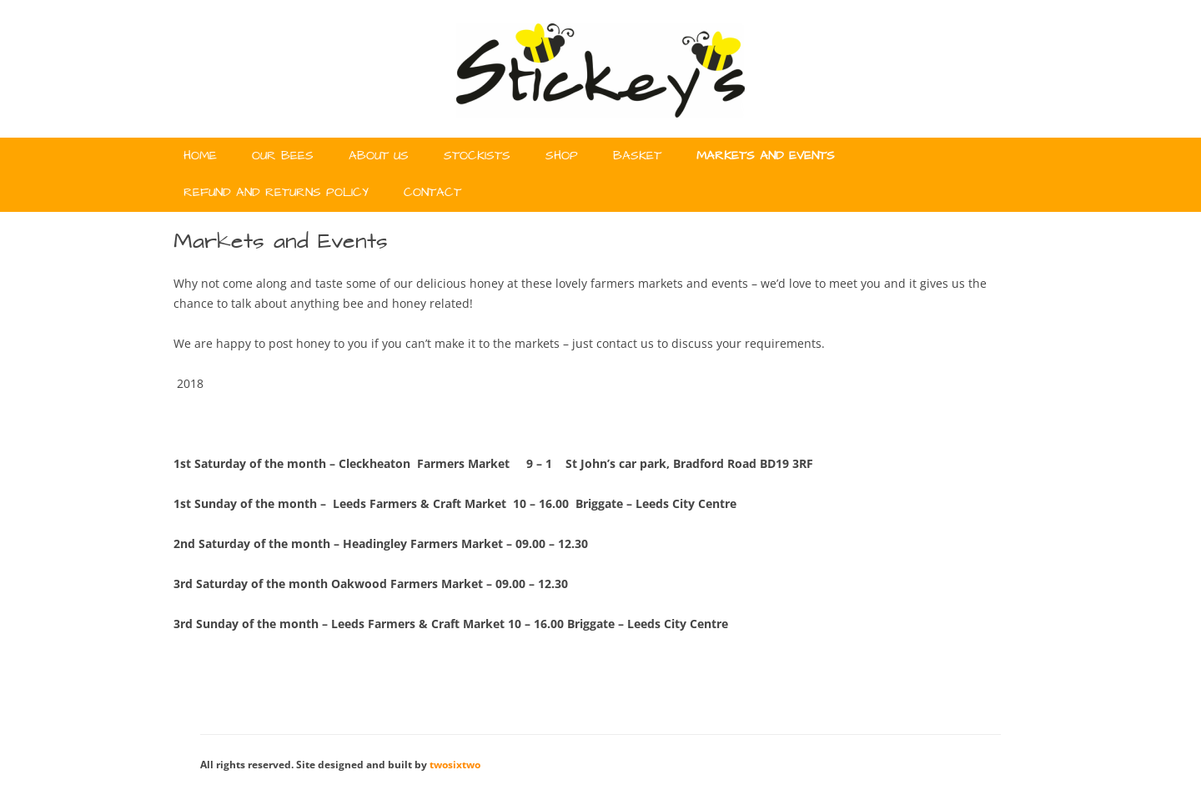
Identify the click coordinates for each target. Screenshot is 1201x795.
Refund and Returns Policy (276, 193)
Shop (561, 156)
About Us (379, 156)
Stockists (477, 156)
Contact (432, 193)
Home (200, 156)
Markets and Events (765, 156)
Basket (637, 156)
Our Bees (283, 156)
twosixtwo (455, 764)
